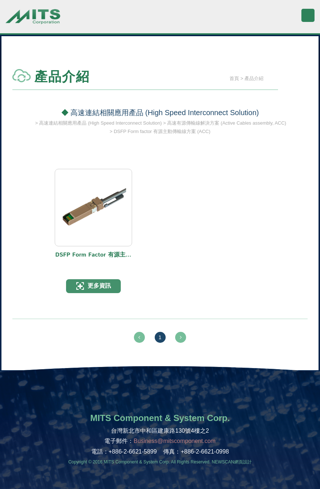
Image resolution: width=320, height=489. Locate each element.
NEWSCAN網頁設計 (231, 462)
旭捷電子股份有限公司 (32, 20)
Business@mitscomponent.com (174, 441)
